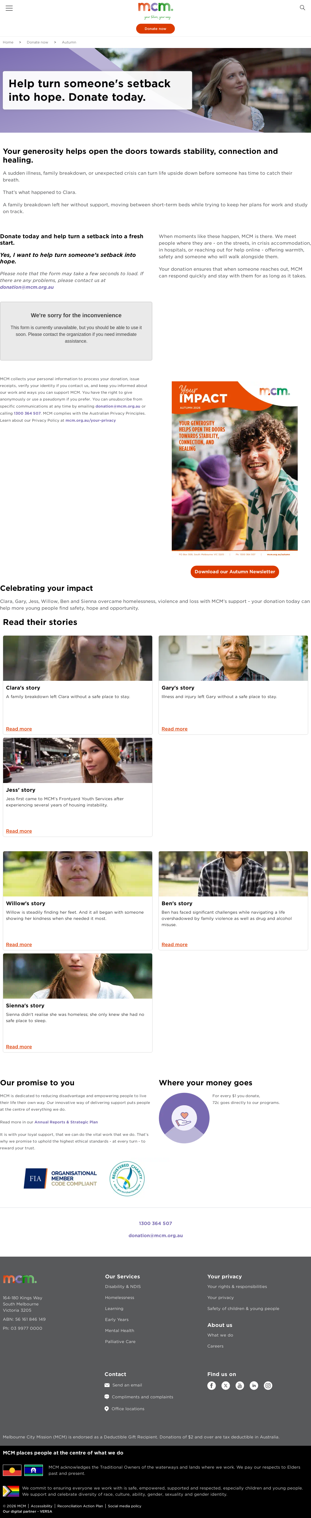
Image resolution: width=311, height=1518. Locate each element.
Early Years (117, 1319)
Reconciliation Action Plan (80, 1506)
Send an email (127, 1385)
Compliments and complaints (142, 1397)
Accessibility (42, 1506)
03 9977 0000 (26, 1328)
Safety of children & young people (243, 1308)
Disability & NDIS (123, 1286)
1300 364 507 (155, 1223)
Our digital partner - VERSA (27, 1511)
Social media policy (125, 1506)
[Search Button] (302, 7)
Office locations (128, 1409)
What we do (220, 1335)
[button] (9, 8)
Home (8, 42)
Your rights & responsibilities (237, 1286)
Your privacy (220, 1297)
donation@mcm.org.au (27, 287)
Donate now (155, 29)
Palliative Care (120, 1341)
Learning (114, 1308)
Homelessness (119, 1297)
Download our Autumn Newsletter (235, 571)
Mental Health (119, 1330)
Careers (215, 1346)
